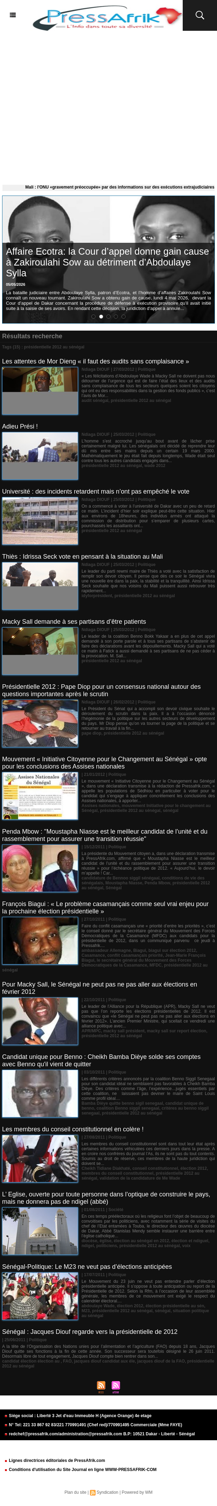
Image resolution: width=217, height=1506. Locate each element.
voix (186, 1245)
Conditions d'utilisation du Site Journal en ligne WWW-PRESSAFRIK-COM (80, 1469)
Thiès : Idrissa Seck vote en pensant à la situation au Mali (82, 556)
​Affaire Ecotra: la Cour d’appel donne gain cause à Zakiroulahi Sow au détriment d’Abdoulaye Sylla (107, 262)
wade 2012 (154, 465)
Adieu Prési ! (20, 426)
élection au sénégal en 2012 (141, 1240)
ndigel (88, 1245)
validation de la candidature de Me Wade (139, 1178)
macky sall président (124, 1030)
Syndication (107, 1492)
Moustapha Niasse (123, 883)
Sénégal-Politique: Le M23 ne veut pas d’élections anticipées (87, 1266)
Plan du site (75, 1492)
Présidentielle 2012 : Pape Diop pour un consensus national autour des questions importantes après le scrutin (101, 690)
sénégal (170, 810)
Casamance (93, 955)
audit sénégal (95, 400)
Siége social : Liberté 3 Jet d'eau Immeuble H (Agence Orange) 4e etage (78, 1415)
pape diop (92, 733)
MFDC (155, 965)
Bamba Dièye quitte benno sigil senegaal (122, 1103)
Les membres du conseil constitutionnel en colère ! (73, 1129)
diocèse (89, 1240)
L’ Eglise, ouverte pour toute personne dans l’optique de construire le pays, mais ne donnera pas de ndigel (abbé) (106, 1198)
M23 (86, 1310)
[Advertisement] (108, 106)
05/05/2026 (15, 284)
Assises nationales (100, 805)
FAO (67, 1361)
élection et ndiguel (190, 1240)
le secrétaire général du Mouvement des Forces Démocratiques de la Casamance (136, 963)
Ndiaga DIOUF (96, 369)
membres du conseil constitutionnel (117, 1173)
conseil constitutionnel (155, 1168)
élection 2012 (194, 1168)
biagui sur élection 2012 (172, 950)
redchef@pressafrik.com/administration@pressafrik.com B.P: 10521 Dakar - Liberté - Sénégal (99, 1433)
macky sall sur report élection (176, 1030)
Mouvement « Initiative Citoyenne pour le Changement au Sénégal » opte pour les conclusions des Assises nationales (104, 763)
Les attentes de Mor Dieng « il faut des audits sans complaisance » (95, 361)
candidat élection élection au (31, 1361)
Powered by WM (137, 1492)
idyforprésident (97, 595)
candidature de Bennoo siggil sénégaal (121, 878)
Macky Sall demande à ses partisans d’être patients (74, 621)
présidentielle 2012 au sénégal (141, 400)
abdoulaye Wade (98, 1305)
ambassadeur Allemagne (106, 950)
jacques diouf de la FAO (161, 1361)
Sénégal (114, 887)
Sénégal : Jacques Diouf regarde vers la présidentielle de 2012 (89, 1331)
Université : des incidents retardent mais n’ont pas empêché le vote (95, 491)
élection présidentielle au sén (175, 1305)
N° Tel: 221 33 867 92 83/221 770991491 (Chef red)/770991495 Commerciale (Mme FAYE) (93, 1424)
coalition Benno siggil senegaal (128, 1108)
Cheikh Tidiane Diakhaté (106, 1168)
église (105, 1240)
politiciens (106, 1245)
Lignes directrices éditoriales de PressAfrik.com (54, 1460)
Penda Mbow (157, 883)
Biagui (139, 950)
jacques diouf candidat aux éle (104, 1361)
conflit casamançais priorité (135, 955)
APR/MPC (91, 1030)
